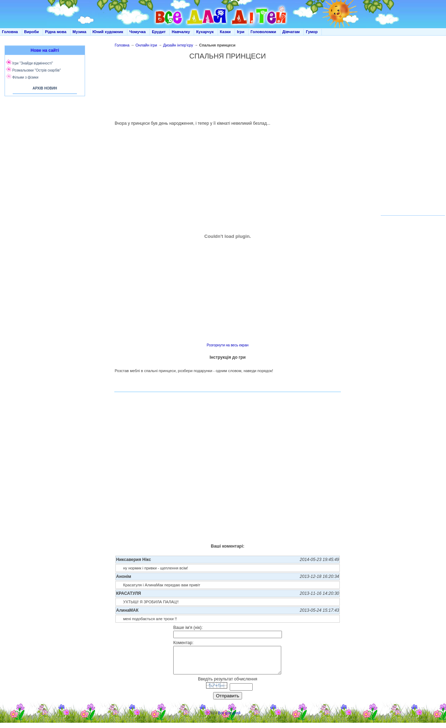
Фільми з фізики (25, 77)
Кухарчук (205, 32)
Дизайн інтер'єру (178, 45)
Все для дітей (229, 718)
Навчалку (181, 32)
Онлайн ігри (146, 45)
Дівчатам (291, 32)
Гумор (312, 32)
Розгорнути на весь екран (227, 345)
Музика (79, 32)
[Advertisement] (227, 87)
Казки (225, 32)
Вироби (31, 32)
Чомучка (137, 32)
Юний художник (107, 32)
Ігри (240, 32)
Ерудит (158, 32)
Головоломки (263, 32)
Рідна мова (55, 32)
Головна (10, 32)
